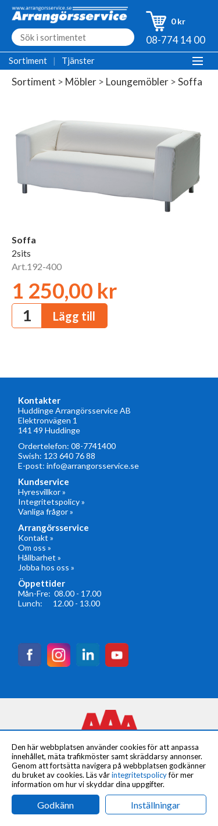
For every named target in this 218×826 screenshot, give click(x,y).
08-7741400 (93, 446)
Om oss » (34, 547)
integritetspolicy (139, 775)
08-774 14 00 (175, 40)
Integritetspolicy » (51, 502)
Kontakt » (35, 538)
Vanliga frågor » (45, 511)
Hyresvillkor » (42, 492)
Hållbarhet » (39, 557)
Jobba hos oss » (46, 567)
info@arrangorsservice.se (93, 466)
